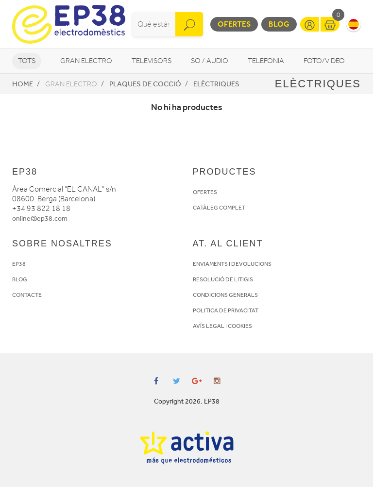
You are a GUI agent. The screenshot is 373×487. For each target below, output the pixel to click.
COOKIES (240, 326)
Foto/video (324, 61)
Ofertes (234, 24)
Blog (279, 24)
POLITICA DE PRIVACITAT (225, 310)
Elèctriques (216, 84)
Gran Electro (86, 61)
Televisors (151, 61)
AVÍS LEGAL (208, 326)
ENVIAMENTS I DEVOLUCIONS (232, 263)
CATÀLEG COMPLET (219, 207)
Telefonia (266, 61)
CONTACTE (27, 295)
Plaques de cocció (145, 84)
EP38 (19, 263)
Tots (26, 61)
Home (22, 84)
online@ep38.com (40, 218)
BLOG (19, 279)
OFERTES (205, 192)
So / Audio (209, 61)
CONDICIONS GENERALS (225, 295)
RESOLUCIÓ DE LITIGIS (223, 279)
